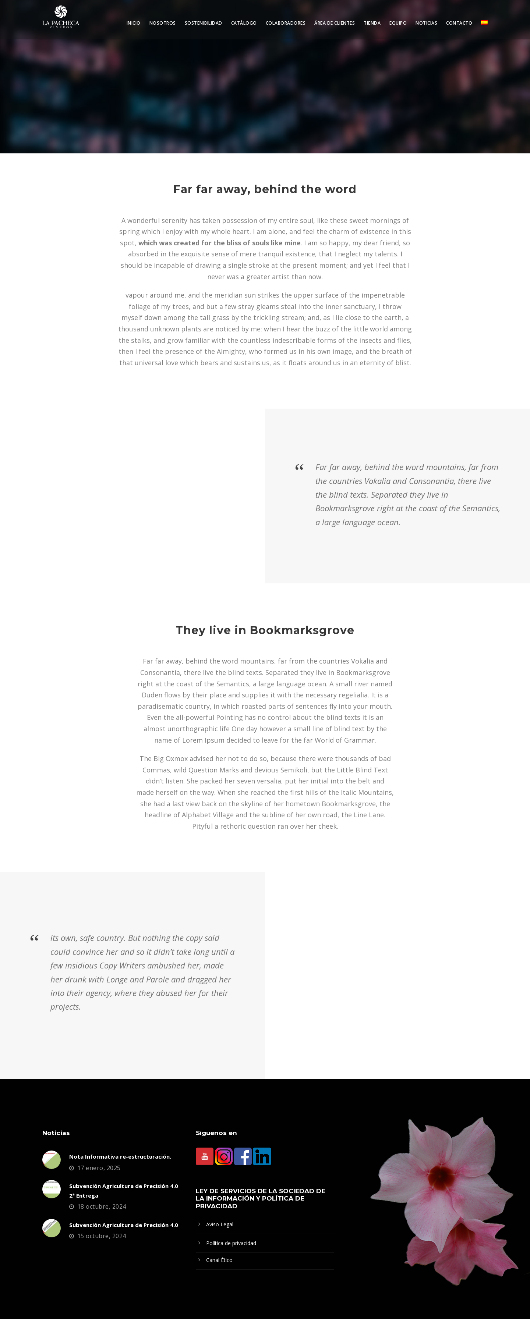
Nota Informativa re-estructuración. (120, 1156)
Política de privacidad (231, 1243)
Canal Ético (219, 1259)
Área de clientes (334, 23)
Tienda (372, 23)
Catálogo (244, 23)
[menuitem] (484, 29)
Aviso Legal (219, 1224)
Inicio (134, 23)
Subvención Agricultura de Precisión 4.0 (123, 1225)
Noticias (426, 23)
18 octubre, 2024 (101, 1206)
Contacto (459, 23)
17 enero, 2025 (99, 1168)
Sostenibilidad (203, 23)
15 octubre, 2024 (101, 1236)
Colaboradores (286, 23)
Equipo (398, 23)
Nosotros (162, 23)
